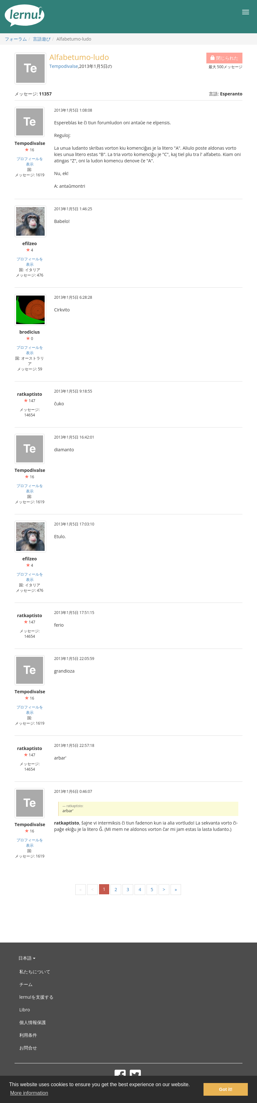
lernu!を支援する (36, 997)
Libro (24, 1010)
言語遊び (42, 39)
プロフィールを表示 (29, 161)
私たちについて (34, 972)
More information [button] (29, 1093)
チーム (26, 984)
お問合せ (28, 1048)
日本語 (26, 958)
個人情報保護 (32, 1022)
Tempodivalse (63, 66)
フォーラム (16, 39)
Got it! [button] (225, 1089)
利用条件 (28, 1035)
